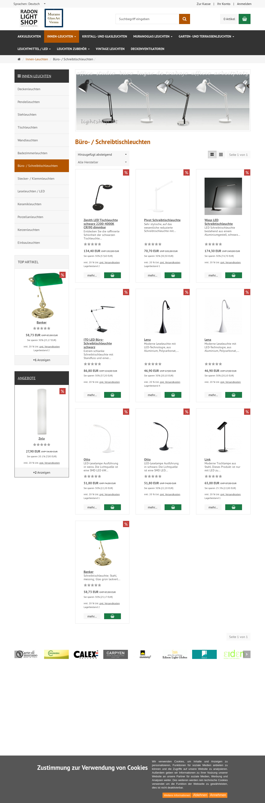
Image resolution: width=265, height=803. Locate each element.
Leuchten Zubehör (73, 49)
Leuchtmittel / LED (34, 49)
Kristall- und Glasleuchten (104, 36)
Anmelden (244, 4)
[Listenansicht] (212, 154)
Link (208, 456)
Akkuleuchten (29, 36)
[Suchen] (184, 19)
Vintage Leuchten (110, 49)
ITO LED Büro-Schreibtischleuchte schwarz (98, 343)
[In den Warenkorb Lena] (173, 391)
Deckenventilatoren (147, 49)
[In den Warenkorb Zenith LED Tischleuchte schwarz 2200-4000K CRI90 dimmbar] (112, 275)
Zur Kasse (204, 4)
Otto (87, 456)
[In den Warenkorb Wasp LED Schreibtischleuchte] (233, 275)
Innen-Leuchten (61, 36)
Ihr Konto (223, 4)
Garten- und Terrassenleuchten (206, 36)
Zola (42, 438)
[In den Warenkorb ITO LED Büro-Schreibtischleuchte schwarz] (112, 391)
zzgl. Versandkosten (109, 262)
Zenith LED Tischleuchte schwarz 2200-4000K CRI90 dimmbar (101, 223)
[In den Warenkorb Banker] (112, 616)
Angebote (27, 378)
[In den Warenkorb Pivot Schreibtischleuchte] (173, 275)
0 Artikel (229, 19)
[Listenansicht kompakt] (220, 154)
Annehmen (218, 795)
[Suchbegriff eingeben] (147, 19)
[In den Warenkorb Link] (233, 503)
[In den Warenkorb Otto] (112, 503)
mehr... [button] (92, 275)
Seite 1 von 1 (238, 155)
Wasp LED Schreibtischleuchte (219, 222)
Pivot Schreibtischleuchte (162, 220)
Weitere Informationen (177, 795)
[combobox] (29, 4)
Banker (89, 568)
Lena (147, 339)
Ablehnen (200, 795)
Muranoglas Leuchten (152, 36)
